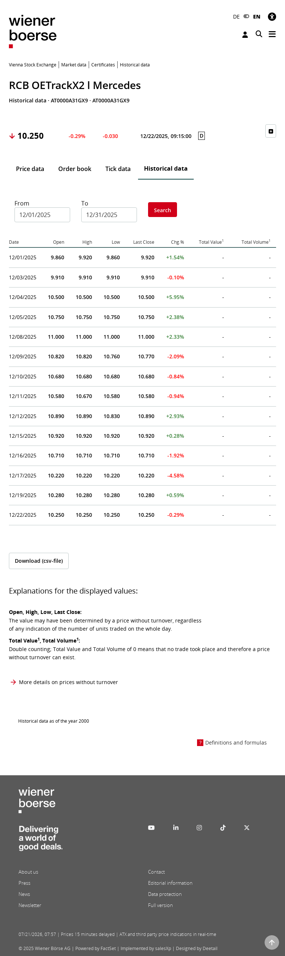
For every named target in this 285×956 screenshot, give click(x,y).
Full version (160, 905)
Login (245, 35)
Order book (74, 169)
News (24, 894)
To (84, 203)
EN (257, 16)
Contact (156, 871)
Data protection (165, 894)
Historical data (166, 168)
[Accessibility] (272, 16)
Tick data (118, 169)
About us (28, 871)
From (21, 203)
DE (236, 16)
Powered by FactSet (95, 948)
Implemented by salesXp (146, 948)
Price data (30, 169)
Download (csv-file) (39, 560)
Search (162, 210)
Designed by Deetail (196, 948)
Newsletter (30, 905)
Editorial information (170, 883)
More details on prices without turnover (68, 682)
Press (24, 883)
